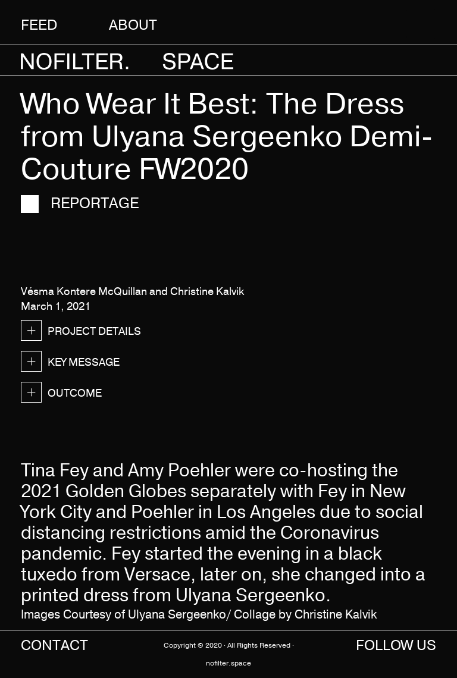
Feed (39, 24)
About (133, 24)
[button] (416, 24)
